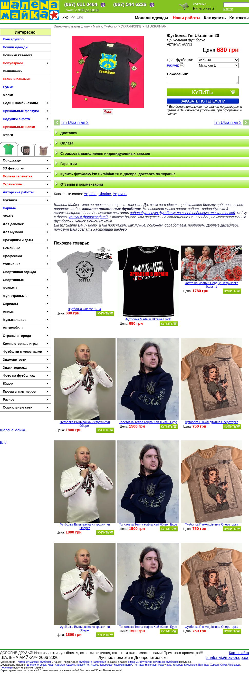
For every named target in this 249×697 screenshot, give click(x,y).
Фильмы (26, 288)
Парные (9, 208)
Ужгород (178, 664)
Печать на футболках (165, 661)
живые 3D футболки (139, 661)
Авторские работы (26, 192)
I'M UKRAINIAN (155, 26)
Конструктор (13, 39)
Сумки (8, 87)
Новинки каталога (17, 55)
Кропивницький (123, 664)
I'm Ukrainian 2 (75, 122)
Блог (4, 442)
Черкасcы (234, 664)
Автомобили (26, 328)
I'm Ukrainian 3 (228, 122)
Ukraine (105, 194)
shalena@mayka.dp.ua (227, 657)
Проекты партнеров (26, 391)
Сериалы (26, 304)
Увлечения (26, 264)
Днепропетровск (36, 664)
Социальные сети (26, 407)
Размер (175, 65)
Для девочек (26, 224)
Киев (50, 664)
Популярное (26, 63)
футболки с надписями (92, 661)
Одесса (70, 664)
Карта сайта (239, 653)
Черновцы (7, 667)
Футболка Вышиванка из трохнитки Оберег (85, 424)
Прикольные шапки (26, 127)
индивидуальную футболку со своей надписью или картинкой (182, 213)
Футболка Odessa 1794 (84, 309)
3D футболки (26, 168)
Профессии (26, 256)
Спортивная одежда (19, 272)
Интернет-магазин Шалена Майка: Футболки (85, 26)
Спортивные (26, 280)
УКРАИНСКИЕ (131, 26)
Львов (94, 664)
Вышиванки (13, 71)
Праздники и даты (26, 240)
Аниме (26, 312)
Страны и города (26, 336)
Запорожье (105, 664)
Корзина (199, 4)
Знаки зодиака (26, 367)
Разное (26, 399)
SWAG (8, 216)
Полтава (138, 664)
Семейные (26, 248)
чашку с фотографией (88, 217)
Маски (8, 95)
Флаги (8, 135)
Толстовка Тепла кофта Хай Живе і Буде (148, 422)
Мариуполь (164, 664)
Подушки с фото (26, 119)
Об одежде (26, 160)
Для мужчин (26, 232)
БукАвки (26, 200)
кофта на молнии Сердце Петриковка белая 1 (211, 284)
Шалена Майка (12, 430)
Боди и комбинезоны (26, 103)
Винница (203, 664)
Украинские (26, 184)
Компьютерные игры (26, 344)
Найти (228, 9)
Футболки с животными (26, 352)
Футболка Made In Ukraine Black (148, 319)
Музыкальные (26, 320)
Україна (90, 194)
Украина (120, 194)
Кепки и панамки (16, 79)
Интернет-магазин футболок (34, 661)
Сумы (223, 664)
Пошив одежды (15, 47)
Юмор (26, 383)
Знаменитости (26, 359)
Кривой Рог (82, 664)
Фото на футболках (26, 375)
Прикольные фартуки (26, 111)
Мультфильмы (26, 296)
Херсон (214, 664)
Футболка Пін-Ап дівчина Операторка (211, 422)
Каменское (190, 664)
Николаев (151, 664)
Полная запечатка (26, 176)
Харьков (60, 664)
